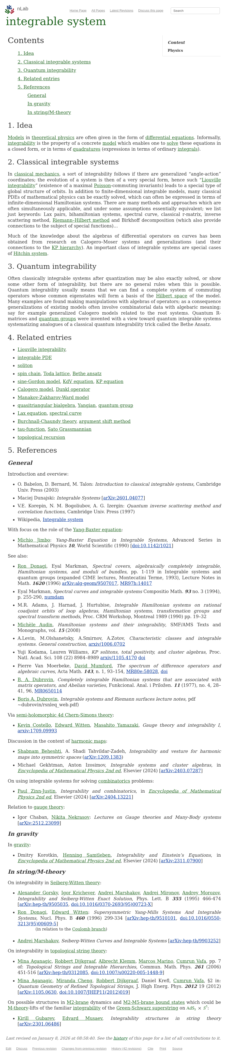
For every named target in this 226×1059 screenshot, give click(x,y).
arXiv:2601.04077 (123, 497)
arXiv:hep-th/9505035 (43, 904)
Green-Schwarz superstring (147, 1008)
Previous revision (44, 1048)
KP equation (109, 381)
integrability (21, 143)
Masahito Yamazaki (116, 725)
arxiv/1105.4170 (118, 657)
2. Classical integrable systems (54, 61)
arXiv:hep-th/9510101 (151, 918)
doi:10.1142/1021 (152, 545)
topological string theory (78, 950)
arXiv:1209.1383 (102, 757)
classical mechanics (36, 173)
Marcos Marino (155, 961)
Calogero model (35, 389)
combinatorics (114, 781)
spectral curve (65, 413)
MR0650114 (48, 690)
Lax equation (31, 413)
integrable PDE (34, 357)
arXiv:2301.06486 (39, 1024)
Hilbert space (171, 295)
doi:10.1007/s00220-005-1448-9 (126, 972)
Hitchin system (30, 253)
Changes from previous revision (83, 1048)
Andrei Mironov (161, 892)
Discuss (22, 1048)
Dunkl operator (73, 389)
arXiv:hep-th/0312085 (63, 972)
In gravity (38, 103)
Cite (150, 1048)
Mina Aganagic (34, 961)
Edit (8, 1048)
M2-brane (78, 1002)
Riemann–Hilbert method (81, 220)
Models (16, 137)
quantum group (115, 405)
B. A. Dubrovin (35, 679)
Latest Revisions (121, 10)
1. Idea (25, 53)
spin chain (29, 373)
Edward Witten (72, 725)
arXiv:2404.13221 (111, 797)
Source (177, 1048)
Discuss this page (150, 10)
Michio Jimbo (33, 540)
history (120, 1038)
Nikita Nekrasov (70, 817)
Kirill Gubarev (35, 1018)
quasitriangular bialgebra (46, 405)
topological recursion (41, 437)
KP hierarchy (67, 247)
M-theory (18, 1008)
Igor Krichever (77, 892)
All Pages (98, 10)
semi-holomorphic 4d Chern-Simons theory (64, 715)
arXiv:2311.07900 (181, 860)
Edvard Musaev (82, 1018)
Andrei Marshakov (119, 892)
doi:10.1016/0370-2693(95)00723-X (111, 904)
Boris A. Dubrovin (37, 699)
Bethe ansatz (87, 373)
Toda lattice (56, 373)
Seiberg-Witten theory (75, 882)
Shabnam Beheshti (39, 751)
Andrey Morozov (201, 892)
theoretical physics (53, 137)
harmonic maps (88, 741)
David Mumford (93, 665)
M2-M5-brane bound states (154, 1002)
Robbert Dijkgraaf (75, 961)
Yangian (86, 405)
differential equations (169, 137)
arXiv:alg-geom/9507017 (89, 583)
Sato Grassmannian (69, 429)
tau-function (31, 429)
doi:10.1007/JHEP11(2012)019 (93, 992)
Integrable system (63, 519)
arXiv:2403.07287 (181, 770)
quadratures (86, 149)
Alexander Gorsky (37, 892)
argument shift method (105, 421)
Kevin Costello (34, 725)
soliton (24, 365)
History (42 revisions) (126, 1048)
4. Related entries (38, 78)
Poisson (102, 185)
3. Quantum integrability (46, 70)
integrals (188, 149)
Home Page (78, 10)
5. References (33, 87)
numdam (54, 597)
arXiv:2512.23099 (39, 823)
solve (172, 143)
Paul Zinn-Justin (36, 791)
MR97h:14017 (136, 583)
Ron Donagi (31, 566)
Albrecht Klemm (117, 961)
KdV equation (78, 381)
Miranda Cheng (74, 980)
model (109, 143)
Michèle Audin (34, 624)
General (36, 95)
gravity (22, 844)
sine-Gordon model (38, 381)
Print (163, 1048)
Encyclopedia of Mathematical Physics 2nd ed (69, 770)
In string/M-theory (49, 112)
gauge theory (48, 807)
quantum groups (57, 318)
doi (141, 657)
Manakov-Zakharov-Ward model (53, 397)
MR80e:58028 (142, 671)
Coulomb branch (89, 929)
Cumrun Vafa (191, 961)
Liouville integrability (41, 349)
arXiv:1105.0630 (37, 992)
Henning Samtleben (86, 855)
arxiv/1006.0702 (107, 644)
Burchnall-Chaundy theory (46, 421)
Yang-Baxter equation (97, 529)
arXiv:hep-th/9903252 (194, 940)
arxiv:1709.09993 (37, 730)
